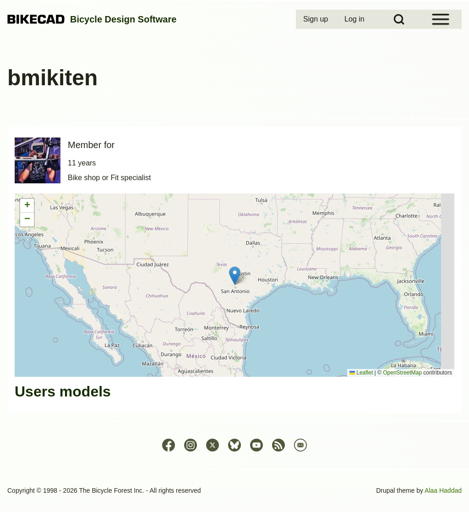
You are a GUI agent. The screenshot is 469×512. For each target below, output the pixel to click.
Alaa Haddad (443, 490)
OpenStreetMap (402, 372)
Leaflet (361, 372)
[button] (234, 275)
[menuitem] (316, 19)
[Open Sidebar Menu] (441, 19)
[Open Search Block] (399, 19)
